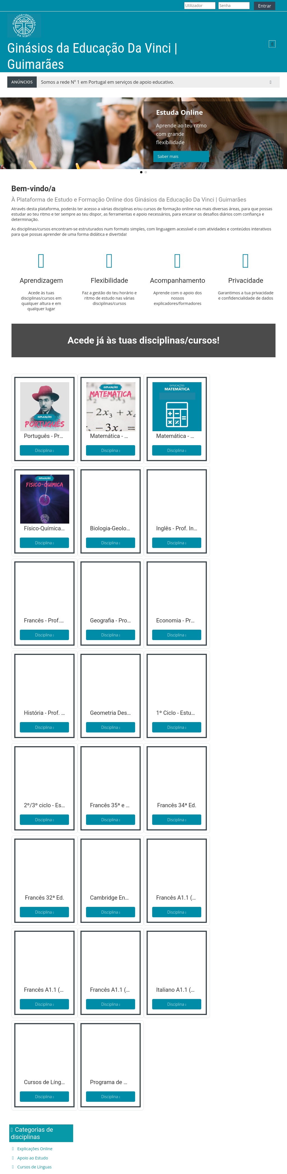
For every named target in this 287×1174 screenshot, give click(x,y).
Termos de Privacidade (101, 1141)
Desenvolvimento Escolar (246, 421)
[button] (272, 44)
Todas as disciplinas (238, 429)
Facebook (157, 1141)
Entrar (264, 6)
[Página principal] (24, 25)
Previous (7, 137)
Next (280, 137)
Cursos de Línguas (239, 412)
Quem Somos (24, 1141)
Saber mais (168, 156)
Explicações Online (240, 393)
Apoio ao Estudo (238, 403)
